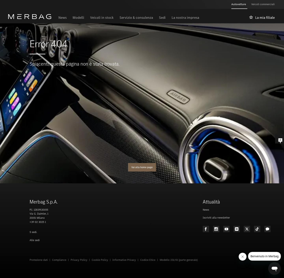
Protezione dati (39, 260)
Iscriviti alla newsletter (216, 218)
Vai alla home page (142, 167)
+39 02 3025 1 (38, 222)
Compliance (59, 260)
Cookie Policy (100, 260)
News (206, 210)
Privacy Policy (79, 260)
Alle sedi (35, 240)
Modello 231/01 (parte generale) (179, 260)
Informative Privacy (124, 260)
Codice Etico (147, 260)
